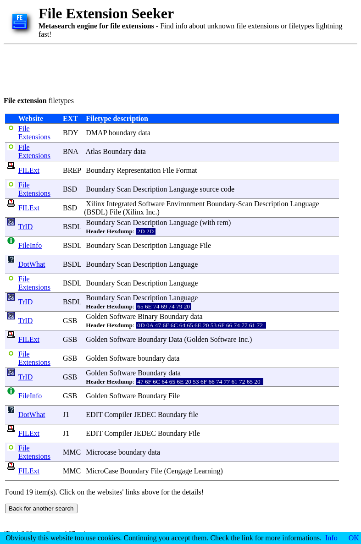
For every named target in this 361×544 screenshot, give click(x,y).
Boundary (117, 151)
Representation (139, 170)
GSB (70, 320)
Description (150, 189)
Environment (186, 204)
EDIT (94, 414)
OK (354, 538)
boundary (122, 133)
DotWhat (31, 264)
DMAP (96, 133)
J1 (66, 414)
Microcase (101, 452)
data (144, 133)
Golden (96, 316)
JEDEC (145, 414)
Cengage (179, 471)
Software (151, 204)
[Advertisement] (171, 68)
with (208, 222)
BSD (70, 189)
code (227, 189)
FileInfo (30, 245)
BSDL (96, 212)
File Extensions (34, 133)
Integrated (121, 204)
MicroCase (102, 471)
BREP (72, 170)
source (209, 189)
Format (186, 170)
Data (175, 339)
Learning (207, 471)
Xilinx (95, 204)
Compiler (118, 414)
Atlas (93, 151)
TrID (25, 227)
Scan (124, 189)
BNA (70, 151)
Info (331, 538)
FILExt (28, 170)
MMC (72, 452)
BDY (70, 133)
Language (183, 189)
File (168, 170)
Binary (148, 316)
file (193, 414)
